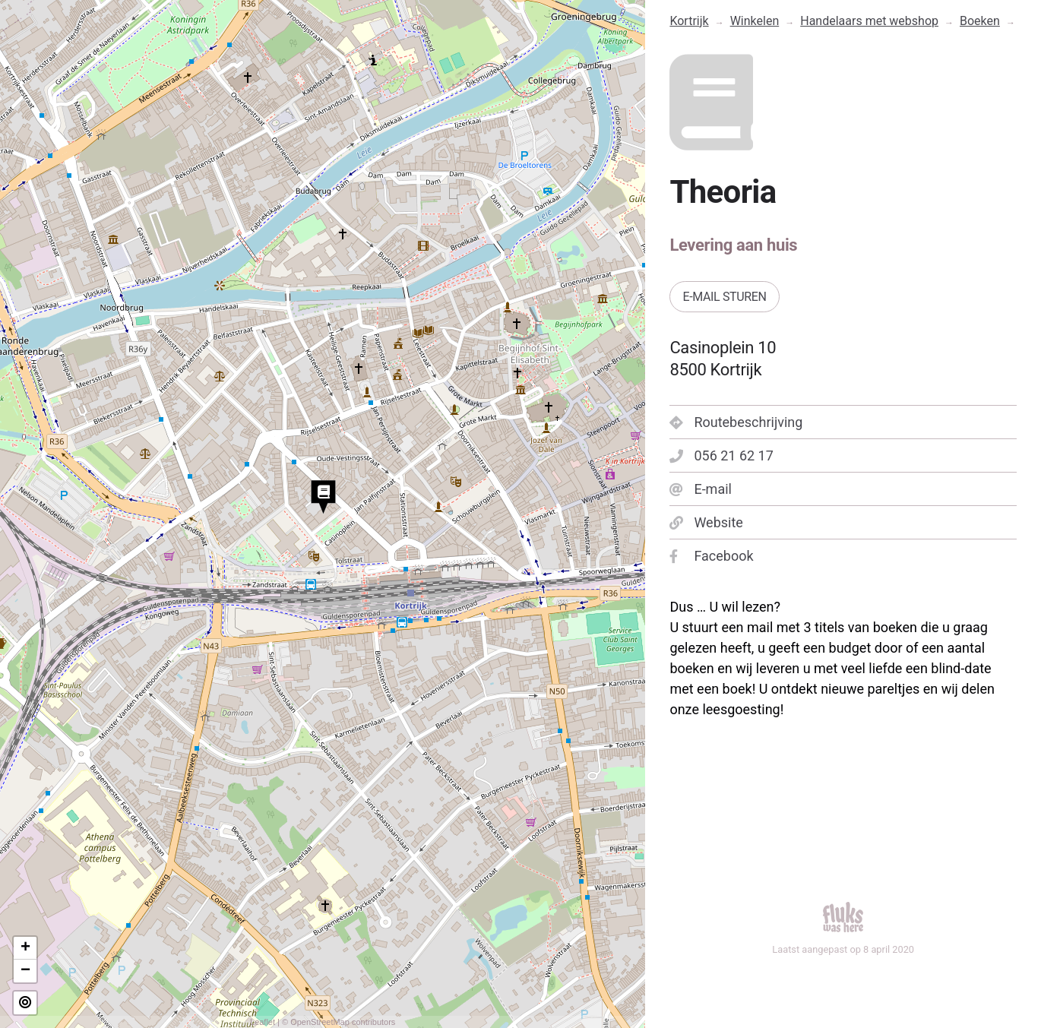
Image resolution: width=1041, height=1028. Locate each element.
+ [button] (25, 948)
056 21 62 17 (721, 455)
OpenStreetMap (320, 1021)
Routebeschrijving (735, 422)
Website (705, 522)
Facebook (711, 556)
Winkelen (755, 21)
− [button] (25, 971)
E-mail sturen (724, 296)
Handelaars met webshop (869, 21)
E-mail (700, 489)
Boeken (980, 21)
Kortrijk (688, 21)
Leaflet (262, 1021)
